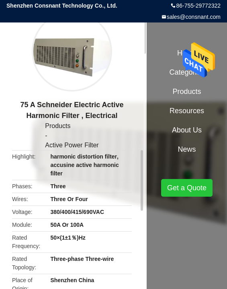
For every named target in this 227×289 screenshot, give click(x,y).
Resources (187, 111)
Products (57, 125)
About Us (187, 130)
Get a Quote (187, 188)
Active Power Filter (71, 145)
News (187, 149)
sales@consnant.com (194, 17)
